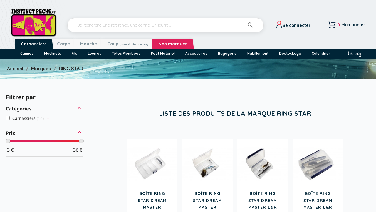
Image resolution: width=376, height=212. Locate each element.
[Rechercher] (165, 25)
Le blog (354, 54)
